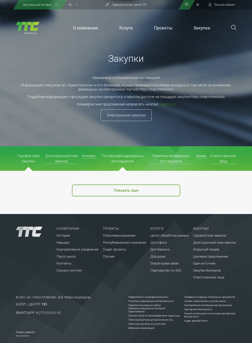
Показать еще (126, 190)
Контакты (63, 263)
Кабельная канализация (141, 328)
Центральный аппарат (37, 4)
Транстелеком (22, 336)
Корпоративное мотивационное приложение (208, 305)
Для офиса (158, 242)
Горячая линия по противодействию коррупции (154, 315)
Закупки (201, 28)
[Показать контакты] (186, 4)
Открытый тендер (206, 249)
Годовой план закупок (209, 235)
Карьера (62, 242)
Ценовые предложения (210, 256)
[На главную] (28, 28)
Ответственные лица (208, 277)
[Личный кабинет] (222, 4)
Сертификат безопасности (198, 309)
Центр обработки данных (169, 235)
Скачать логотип (69, 270)
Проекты (163, 28)
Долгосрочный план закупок (214, 242)
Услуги (126, 28)
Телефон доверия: (25, 332)
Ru (70, 4)
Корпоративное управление (77, 249)
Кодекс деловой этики (196, 320)
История (63, 235)
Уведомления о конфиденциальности (148, 297)
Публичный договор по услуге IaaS (146, 324)
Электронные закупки (126, 115)
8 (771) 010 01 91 (48, 313)
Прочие (108, 256)
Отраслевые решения (119, 235)
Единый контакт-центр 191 (130, 4)
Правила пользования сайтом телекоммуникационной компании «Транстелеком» (146, 308)
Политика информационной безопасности (151, 301)
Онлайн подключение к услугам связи (205, 301)
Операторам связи (164, 263)
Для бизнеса (160, 249)
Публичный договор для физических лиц (150, 319)
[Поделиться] (197, 4)
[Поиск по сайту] (233, 28)
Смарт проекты (114, 249)
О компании (85, 28)
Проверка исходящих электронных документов (209, 297)
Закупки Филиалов (207, 270)
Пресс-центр (66, 256)
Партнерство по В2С (166, 270)
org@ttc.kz (167, 104)
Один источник (204, 263)
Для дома (157, 256)
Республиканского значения (124, 242)
